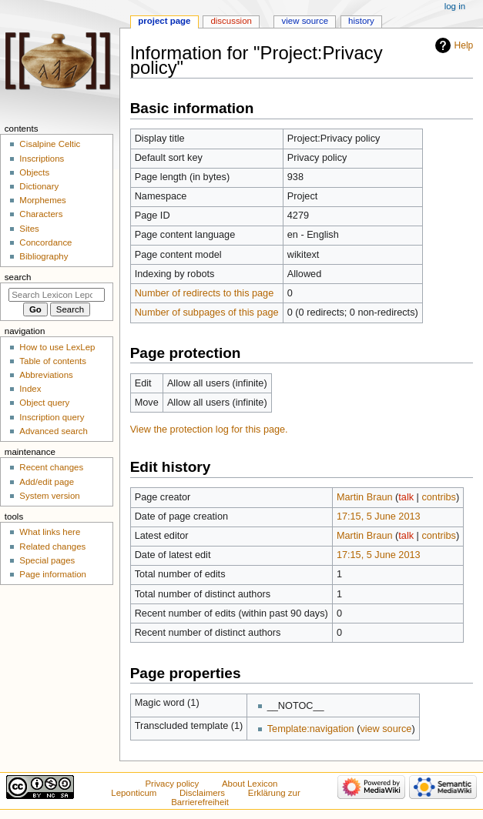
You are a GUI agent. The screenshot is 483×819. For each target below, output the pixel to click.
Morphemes (42, 200)
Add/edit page (46, 481)
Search (18, 277)
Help (464, 45)
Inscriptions (41, 158)
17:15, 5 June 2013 (379, 516)
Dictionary (39, 186)
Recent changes (51, 467)
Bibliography (43, 256)
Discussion (230, 20)
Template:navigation (310, 729)
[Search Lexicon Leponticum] (56, 295)
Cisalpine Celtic (49, 144)
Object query (44, 402)
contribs (438, 497)
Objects (34, 172)
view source (385, 729)
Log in (454, 6)
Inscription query (51, 417)
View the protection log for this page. (209, 429)
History (361, 20)
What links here (49, 532)
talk (406, 497)
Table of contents (52, 361)
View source (305, 20)
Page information (52, 574)
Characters (40, 214)
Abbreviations (45, 374)
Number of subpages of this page (207, 312)
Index (30, 388)
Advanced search (53, 431)
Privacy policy (172, 783)
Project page (164, 20)
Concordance (45, 242)
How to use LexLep (57, 347)
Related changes (52, 546)
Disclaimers (202, 792)
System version (49, 495)
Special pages (47, 560)
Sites (29, 228)
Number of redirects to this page (204, 293)
